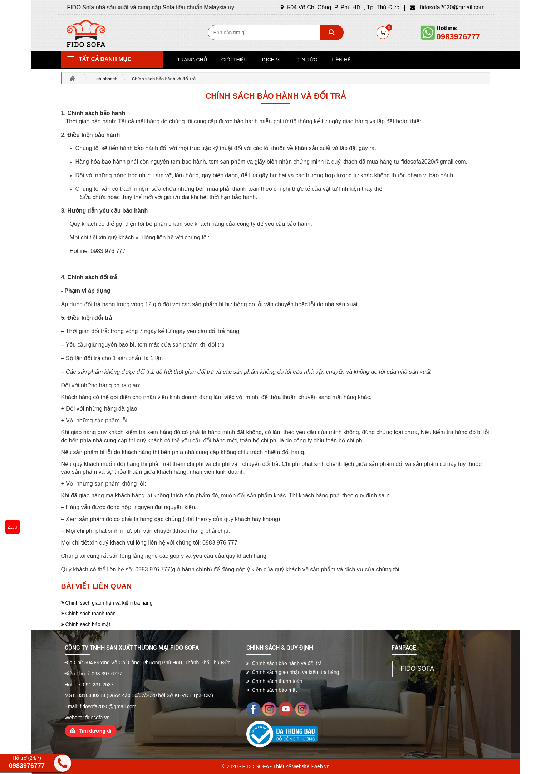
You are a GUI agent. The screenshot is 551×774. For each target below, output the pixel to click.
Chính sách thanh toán (88, 613)
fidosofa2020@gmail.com (447, 7)
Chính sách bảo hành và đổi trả (275, 95)
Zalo (12, 527)
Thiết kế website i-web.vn (301, 766)
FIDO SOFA (417, 668)
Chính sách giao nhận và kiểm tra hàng (107, 603)
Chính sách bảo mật (85, 624)
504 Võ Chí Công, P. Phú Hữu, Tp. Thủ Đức (340, 7)
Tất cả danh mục (105, 59)
